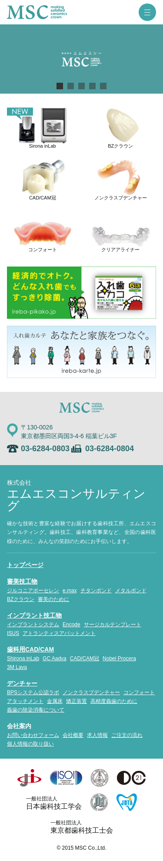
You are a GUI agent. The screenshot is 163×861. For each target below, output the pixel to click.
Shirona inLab (23, 658)
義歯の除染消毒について (35, 710)
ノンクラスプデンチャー (91, 692)
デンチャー (22, 683)
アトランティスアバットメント (59, 633)
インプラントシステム (33, 624)
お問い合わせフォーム (33, 735)
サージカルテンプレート (112, 624)
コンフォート (139, 692)
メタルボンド (130, 591)
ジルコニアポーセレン (33, 591)
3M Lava (17, 667)
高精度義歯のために (113, 701)
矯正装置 (76, 701)
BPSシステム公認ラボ (33, 692)
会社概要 (73, 735)
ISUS (13, 633)
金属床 (55, 701)
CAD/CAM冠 (84, 658)
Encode (71, 624)
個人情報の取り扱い (30, 744)
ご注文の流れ (127, 735)
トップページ (25, 564)
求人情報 (97, 735)
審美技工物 (22, 581)
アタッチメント (25, 701)
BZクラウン (20, 599)
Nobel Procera (119, 658)
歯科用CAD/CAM (30, 649)
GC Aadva (55, 658)
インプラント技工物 (34, 615)
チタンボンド (96, 591)
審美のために (53, 599)
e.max (70, 591)
